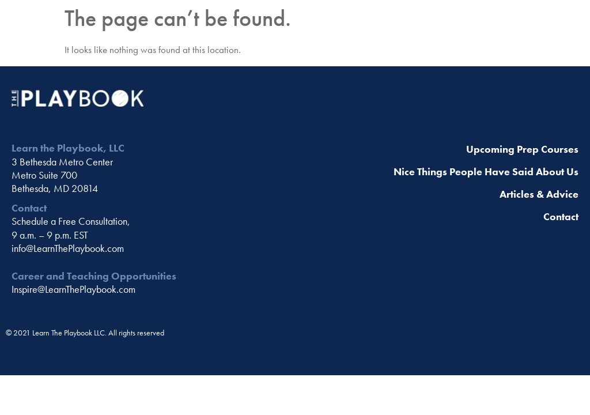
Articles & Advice (539, 194)
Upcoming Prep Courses (522, 149)
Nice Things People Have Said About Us (486, 171)
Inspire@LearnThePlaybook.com (73, 289)
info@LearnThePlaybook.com (68, 248)
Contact (560, 216)
